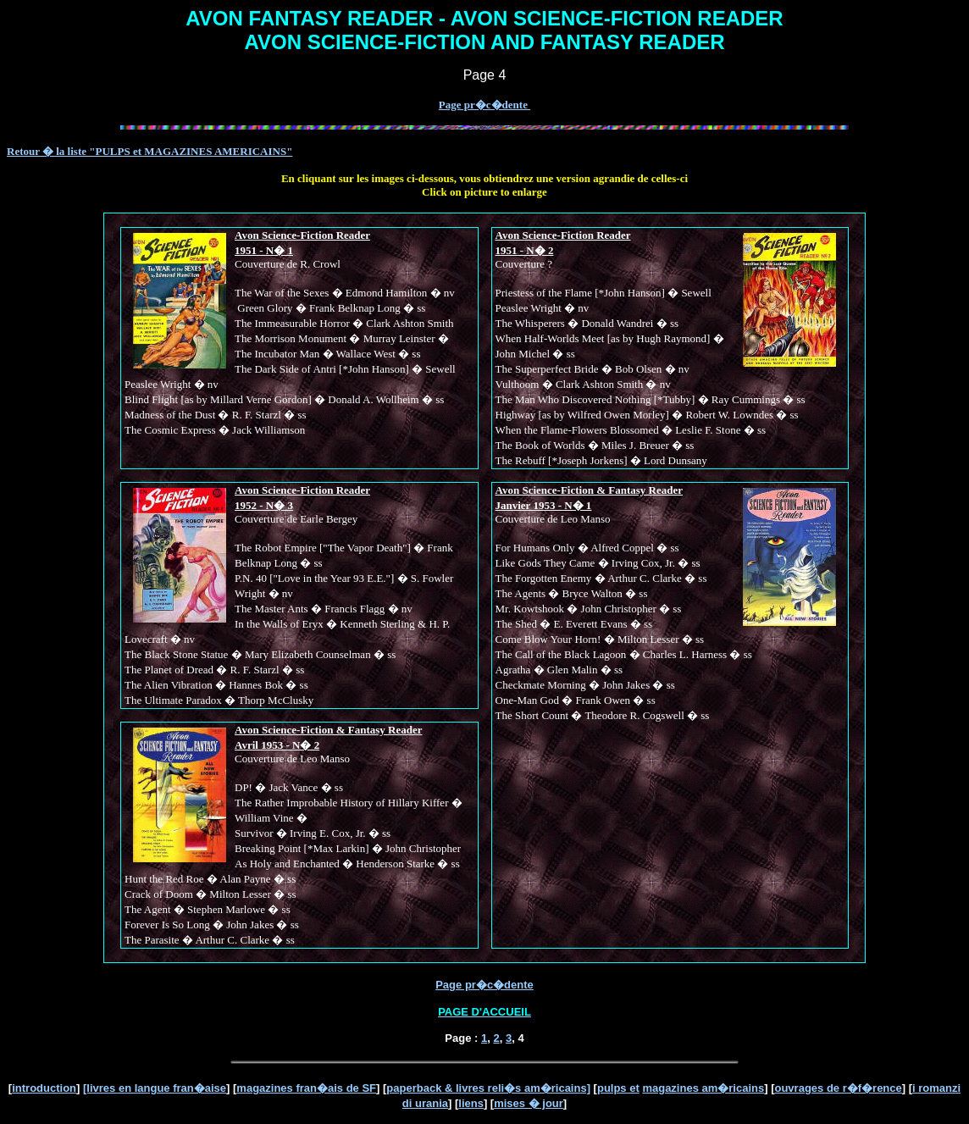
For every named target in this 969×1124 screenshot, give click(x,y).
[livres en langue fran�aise (154, 1088)
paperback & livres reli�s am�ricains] (488, 1088)
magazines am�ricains (703, 1088)
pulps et (618, 1088)
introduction (44, 1088)
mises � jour (528, 1103)
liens (471, 1103)
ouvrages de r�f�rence (837, 1088)
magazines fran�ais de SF (306, 1088)
